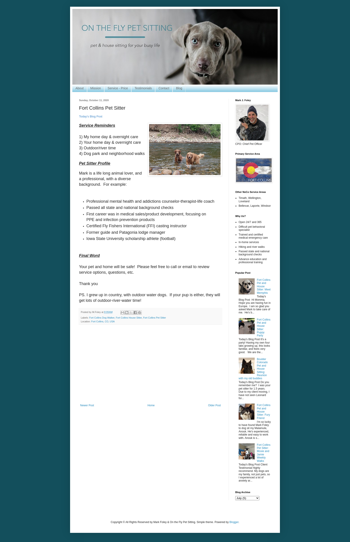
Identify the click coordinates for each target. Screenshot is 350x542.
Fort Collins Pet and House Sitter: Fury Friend (264, 412)
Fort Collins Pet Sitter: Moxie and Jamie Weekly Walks (264, 453)
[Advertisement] (150, 367)
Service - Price (118, 88)
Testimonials (143, 88)
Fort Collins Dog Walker (102, 317)
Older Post (214, 405)
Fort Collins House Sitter (129, 317)
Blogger (234, 522)
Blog (179, 88)
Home (151, 405)
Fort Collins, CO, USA (103, 321)
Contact (163, 88)
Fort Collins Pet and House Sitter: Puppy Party (264, 327)
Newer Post (87, 405)
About (79, 88)
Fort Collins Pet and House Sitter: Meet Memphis (264, 286)
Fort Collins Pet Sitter (154, 317)
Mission (95, 88)
